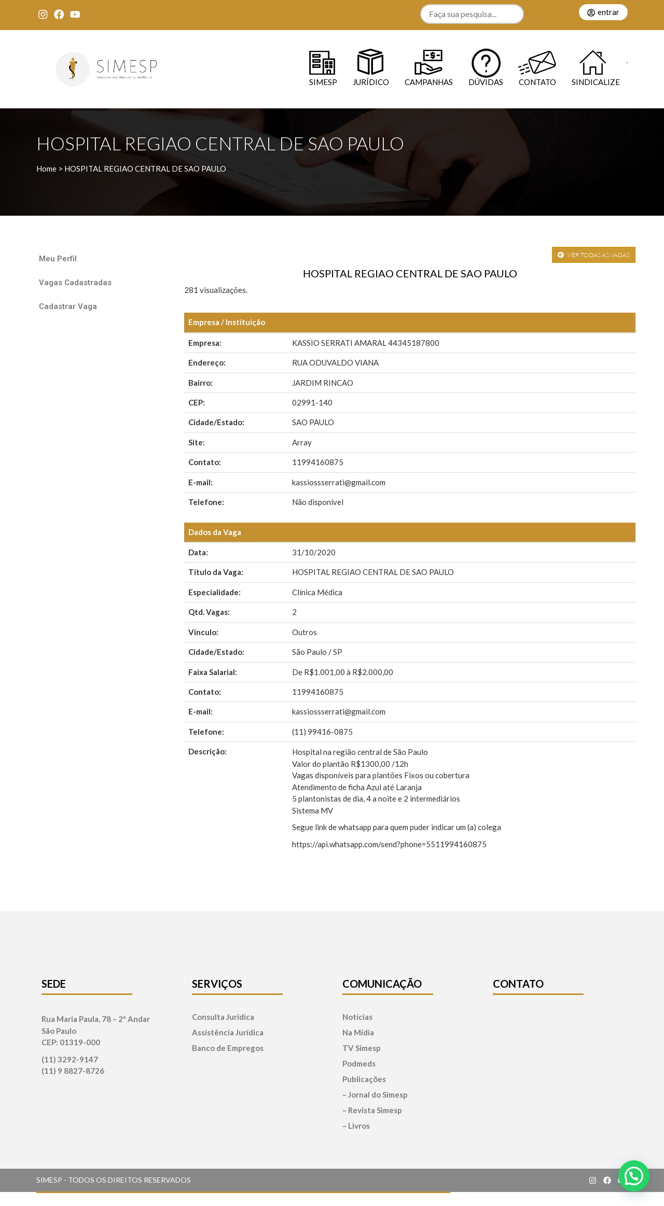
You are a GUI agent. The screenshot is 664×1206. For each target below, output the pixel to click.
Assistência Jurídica (228, 1032)
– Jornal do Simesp (375, 1095)
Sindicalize (596, 81)
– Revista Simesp (372, 1110)
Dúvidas (485, 81)
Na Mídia (358, 1032)
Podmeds (359, 1064)
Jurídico (371, 81)
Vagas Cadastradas (75, 282)
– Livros (356, 1126)
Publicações (364, 1079)
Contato (537, 81)
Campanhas (429, 81)
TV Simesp (361, 1048)
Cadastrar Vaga (68, 306)
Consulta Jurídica (223, 1017)
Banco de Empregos (228, 1048)
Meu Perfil (58, 258)
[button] (633, 1175)
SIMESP (323, 81)
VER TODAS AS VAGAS (594, 255)
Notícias (357, 1017)
